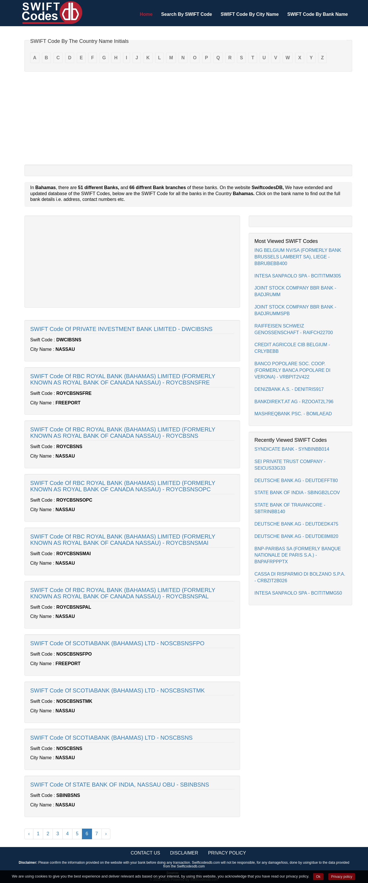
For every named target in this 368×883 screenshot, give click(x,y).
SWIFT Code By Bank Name (317, 14)
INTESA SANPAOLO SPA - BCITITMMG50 (298, 593)
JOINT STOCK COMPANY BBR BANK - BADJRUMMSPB (295, 310)
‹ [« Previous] (29, 833)
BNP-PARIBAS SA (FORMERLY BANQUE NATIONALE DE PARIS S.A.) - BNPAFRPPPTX (297, 555)
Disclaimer (184, 852)
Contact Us (145, 852)
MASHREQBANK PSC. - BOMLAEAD (293, 413)
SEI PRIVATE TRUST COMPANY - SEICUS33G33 (289, 465)
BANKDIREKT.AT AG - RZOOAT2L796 (294, 401)
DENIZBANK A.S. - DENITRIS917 (289, 389)
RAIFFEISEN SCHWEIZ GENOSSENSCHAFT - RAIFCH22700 (293, 329)
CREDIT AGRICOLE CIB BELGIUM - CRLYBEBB (292, 348)
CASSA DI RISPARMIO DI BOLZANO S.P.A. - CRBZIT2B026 (299, 577)
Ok (318, 877)
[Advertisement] (188, 117)
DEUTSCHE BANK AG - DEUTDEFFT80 (296, 480)
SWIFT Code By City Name (250, 14)
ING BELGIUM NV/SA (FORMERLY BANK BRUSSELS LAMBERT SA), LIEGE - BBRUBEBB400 (297, 257)
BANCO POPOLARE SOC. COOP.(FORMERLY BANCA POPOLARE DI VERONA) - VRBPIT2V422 (292, 370)
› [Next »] (106, 833)
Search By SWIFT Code (186, 14)
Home (146, 14)
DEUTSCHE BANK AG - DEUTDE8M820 (296, 536)
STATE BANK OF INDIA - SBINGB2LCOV (297, 492)
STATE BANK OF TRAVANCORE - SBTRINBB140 (289, 508)
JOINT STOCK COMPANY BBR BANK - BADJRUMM (295, 291)
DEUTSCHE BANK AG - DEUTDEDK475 (296, 524)
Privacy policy (341, 877)
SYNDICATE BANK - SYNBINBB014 (291, 449)
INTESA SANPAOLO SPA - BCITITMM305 (297, 275)
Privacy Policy (227, 852)
